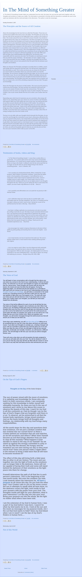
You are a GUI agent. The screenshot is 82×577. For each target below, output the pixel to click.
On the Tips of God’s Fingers (15, 379)
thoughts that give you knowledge (13, 292)
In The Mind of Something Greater (38, 10)
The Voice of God (10, 275)
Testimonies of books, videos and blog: (19, 153)
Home (25, 568)
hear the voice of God (32, 321)
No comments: (35, 144)
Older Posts (44, 568)
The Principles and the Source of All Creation (21, 26)
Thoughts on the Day (18, 389)
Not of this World (10, 530)
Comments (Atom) (29, 572)
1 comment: (35, 370)
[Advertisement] (58, 48)
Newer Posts (7, 568)
